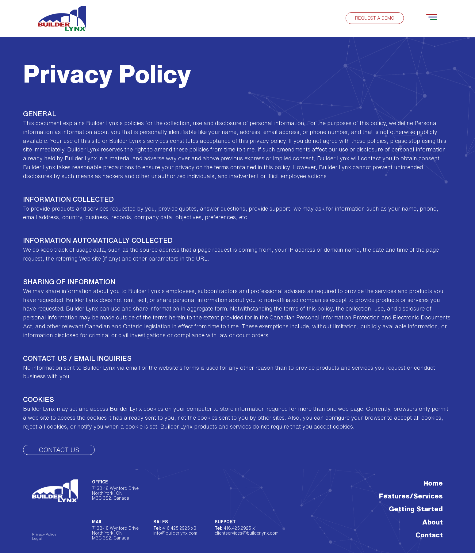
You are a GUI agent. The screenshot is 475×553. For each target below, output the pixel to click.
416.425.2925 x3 (174, 528)
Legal (37, 538)
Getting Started (416, 508)
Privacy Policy (44, 534)
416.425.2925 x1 (236, 528)
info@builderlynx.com (175, 533)
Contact (429, 535)
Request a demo (374, 18)
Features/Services (411, 496)
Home (433, 483)
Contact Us (59, 450)
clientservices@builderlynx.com (240, 533)
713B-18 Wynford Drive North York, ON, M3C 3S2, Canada (115, 493)
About (432, 522)
